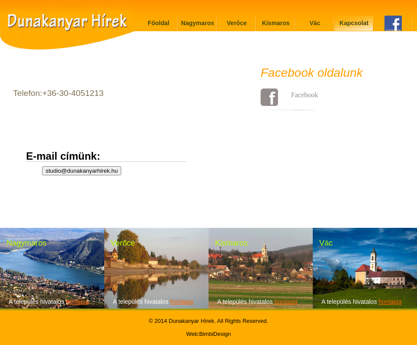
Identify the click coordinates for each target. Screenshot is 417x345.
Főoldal (158, 23)
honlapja (77, 301)
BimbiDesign (215, 334)
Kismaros (276, 23)
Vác (315, 23)
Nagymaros (197, 23)
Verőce (237, 23)
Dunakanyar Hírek (191, 321)
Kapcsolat (354, 23)
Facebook (304, 95)
